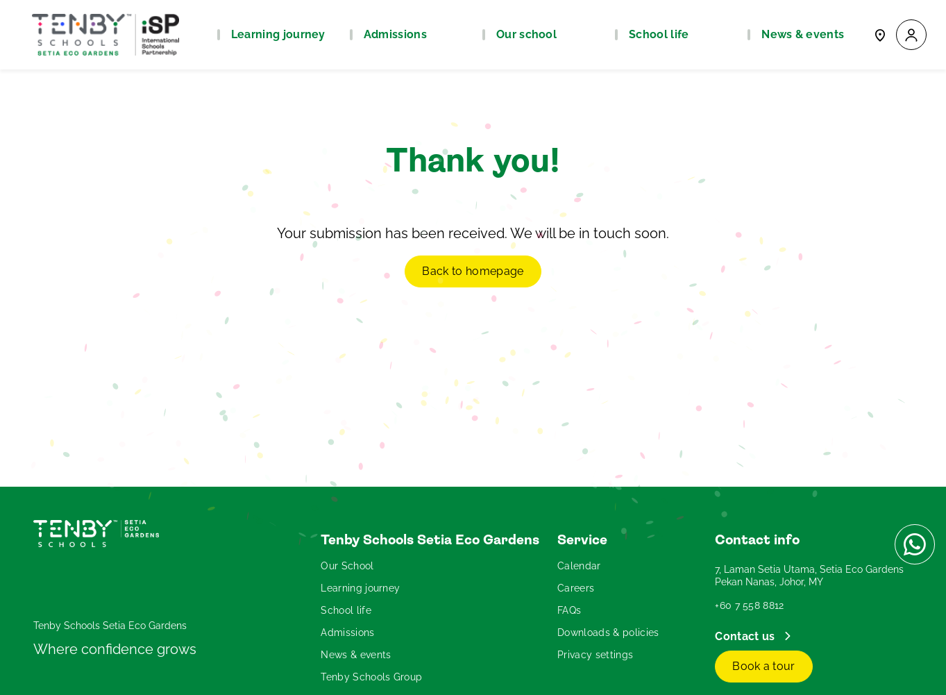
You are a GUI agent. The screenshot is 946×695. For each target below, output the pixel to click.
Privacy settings (595, 654)
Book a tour (763, 666)
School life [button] (659, 34)
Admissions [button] (395, 34)
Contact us (746, 636)
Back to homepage (472, 271)
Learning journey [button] (278, 34)
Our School (347, 565)
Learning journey (360, 588)
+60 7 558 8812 (749, 605)
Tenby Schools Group (371, 677)
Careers (575, 588)
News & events (356, 654)
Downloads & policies (608, 632)
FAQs (569, 610)
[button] (911, 35)
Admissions (347, 632)
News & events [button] (802, 34)
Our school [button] (526, 34)
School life (346, 610)
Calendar (579, 565)
